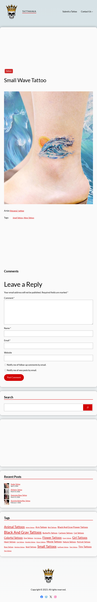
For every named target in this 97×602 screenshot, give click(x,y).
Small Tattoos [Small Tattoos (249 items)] (46, 546)
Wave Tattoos (29, 218)
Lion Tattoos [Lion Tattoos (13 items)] (20, 542)
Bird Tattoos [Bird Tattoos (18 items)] (52, 527)
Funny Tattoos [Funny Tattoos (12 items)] (67, 538)
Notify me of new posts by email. (22, 370)
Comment (9, 298)
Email (7, 340)
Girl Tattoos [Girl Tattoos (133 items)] (79, 537)
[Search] (87, 407)
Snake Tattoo (15, 484)
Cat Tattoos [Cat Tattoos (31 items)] (79, 533)
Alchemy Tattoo (16, 490)
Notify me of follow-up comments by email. (26, 364)
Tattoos (9, 71)
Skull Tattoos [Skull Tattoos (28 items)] (31, 547)
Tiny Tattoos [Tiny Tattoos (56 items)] (85, 546)
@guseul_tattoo (17, 210)
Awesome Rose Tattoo (19, 495)
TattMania (29, 11)
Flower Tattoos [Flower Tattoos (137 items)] (52, 537)
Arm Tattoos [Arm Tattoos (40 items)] (41, 527)
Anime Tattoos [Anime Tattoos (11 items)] (30, 527)
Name (7, 328)
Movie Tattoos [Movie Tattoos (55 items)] (54, 541)
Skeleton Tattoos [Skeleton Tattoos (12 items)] (19, 547)
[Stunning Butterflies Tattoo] (6, 502)
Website (8, 352)
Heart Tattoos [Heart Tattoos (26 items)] (10, 542)
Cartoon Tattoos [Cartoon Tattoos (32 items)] (65, 533)
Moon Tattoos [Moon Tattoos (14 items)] (41, 542)
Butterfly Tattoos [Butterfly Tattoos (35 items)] (50, 533)
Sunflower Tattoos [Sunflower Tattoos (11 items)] (62, 547)
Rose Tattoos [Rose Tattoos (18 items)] (8, 547)
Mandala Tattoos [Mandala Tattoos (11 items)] (30, 542)
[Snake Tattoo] (6, 486)
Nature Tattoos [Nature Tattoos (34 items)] (69, 542)
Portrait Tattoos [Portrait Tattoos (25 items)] (83, 542)
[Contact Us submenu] (92, 11)
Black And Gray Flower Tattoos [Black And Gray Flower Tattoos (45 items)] (73, 527)
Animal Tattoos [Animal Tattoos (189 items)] (14, 527)
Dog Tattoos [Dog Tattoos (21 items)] (28, 538)
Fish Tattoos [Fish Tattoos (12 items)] (37, 538)
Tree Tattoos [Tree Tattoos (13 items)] (7, 551)
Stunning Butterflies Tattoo (20, 501)
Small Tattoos (18, 218)
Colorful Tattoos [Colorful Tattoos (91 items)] (13, 537)
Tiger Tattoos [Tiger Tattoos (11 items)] (73, 547)
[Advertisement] (48, 44)
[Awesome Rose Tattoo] (6, 497)
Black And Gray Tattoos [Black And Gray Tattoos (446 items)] (23, 532)
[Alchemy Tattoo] (6, 491)
